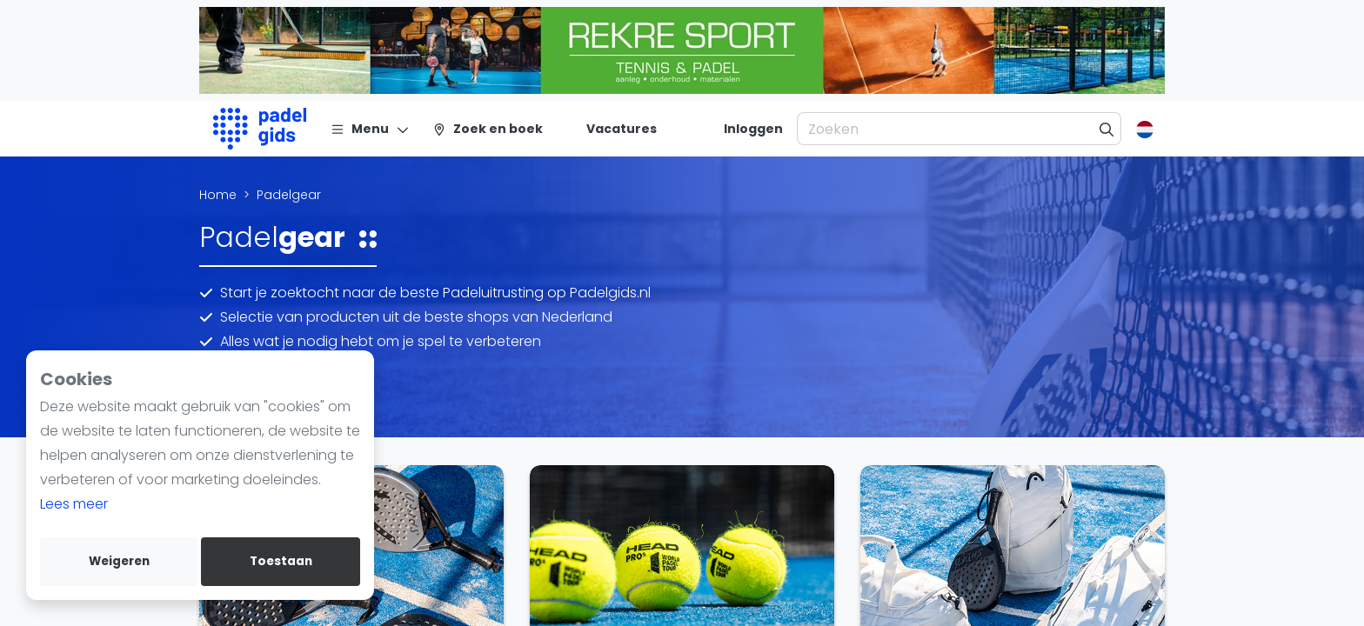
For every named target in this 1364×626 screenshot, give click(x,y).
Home (218, 194)
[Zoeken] (1107, 128)
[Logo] (259, 128)
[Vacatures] (611, 128)
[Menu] (370, 128)
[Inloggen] (753, 128)
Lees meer (74, 504)
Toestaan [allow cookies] (281, 561)
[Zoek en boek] (487, 128)
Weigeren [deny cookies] (119, 561)
